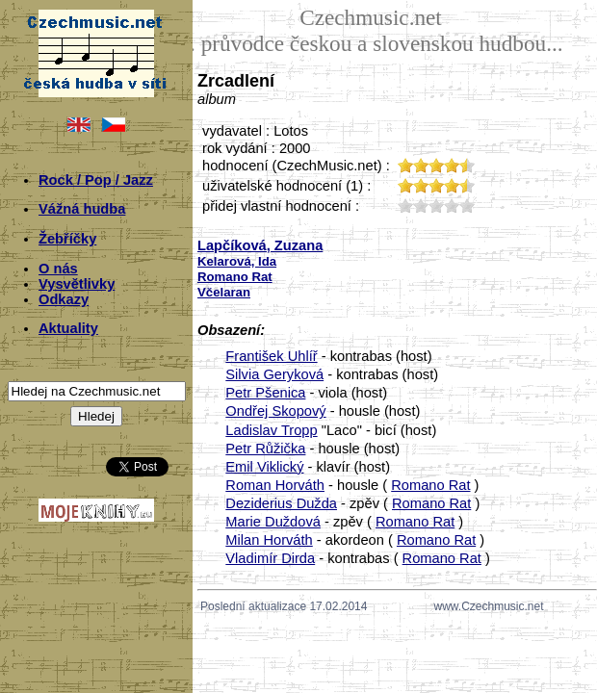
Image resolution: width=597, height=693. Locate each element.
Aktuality (68, 328)
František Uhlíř (271, 356)
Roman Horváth (274, 485)
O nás (58, 268)
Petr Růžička (265, 448)
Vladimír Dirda (270, 558)
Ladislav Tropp (271, 430)
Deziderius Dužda (281, 503)
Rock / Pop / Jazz (96, 180)
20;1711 (420, 205)
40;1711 (451, 205)
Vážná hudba (82, 209)
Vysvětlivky (77, 284)
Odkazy (64, 299)
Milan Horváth (268, 540)
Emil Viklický (264, 467)
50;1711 (467, 205)
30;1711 (436, 205)
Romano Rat (430, 485)
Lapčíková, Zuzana (260, 245)
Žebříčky (67, 238)
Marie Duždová (273, 521)
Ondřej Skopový (275, 411)
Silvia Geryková (274, 374)
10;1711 (405, 205)
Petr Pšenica (265, 392)
